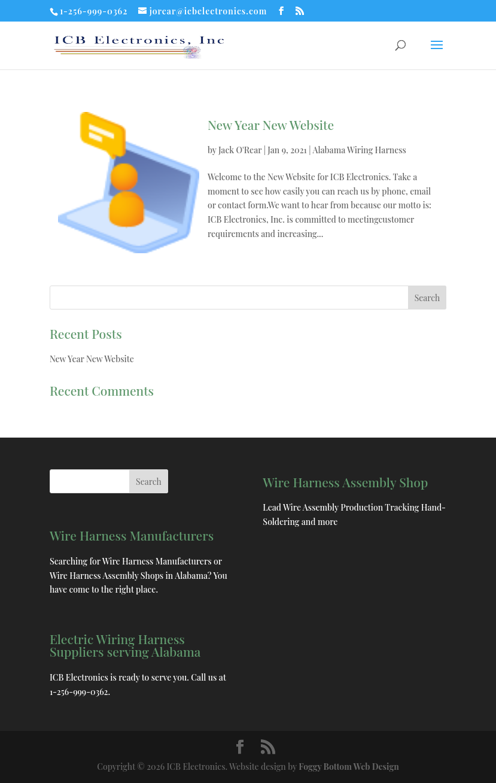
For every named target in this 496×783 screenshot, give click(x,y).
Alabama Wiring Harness (359, 150)
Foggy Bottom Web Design (349, 766)
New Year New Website (271, 124)
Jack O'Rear (239, 150)
